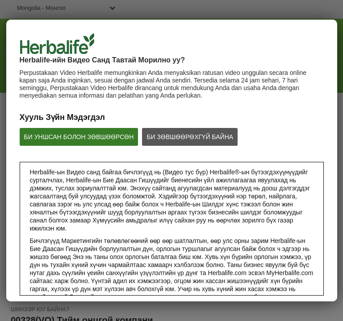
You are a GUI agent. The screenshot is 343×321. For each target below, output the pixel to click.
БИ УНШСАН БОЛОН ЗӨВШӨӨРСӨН (79, 136)
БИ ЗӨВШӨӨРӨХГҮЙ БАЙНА (189, 136)
